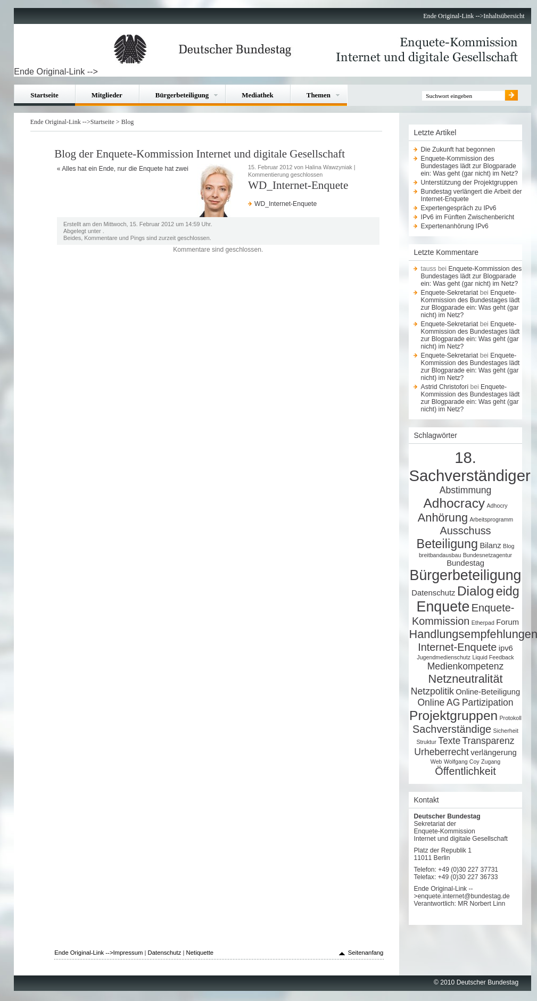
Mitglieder (107, 95)
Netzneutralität (465, 678)
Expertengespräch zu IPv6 (459, 208)
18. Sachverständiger (469, 466)
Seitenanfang (366, 952)
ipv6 (506, 648)
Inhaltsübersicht (503, 16)
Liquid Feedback (493, 657)
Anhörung (443, 517)
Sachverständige (451, 729)
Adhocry (497, 505)
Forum (507, 622)
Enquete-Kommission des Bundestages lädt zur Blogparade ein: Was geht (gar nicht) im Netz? (469, 166)
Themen (319, 95)
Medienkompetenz (465, 666)
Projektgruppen (453, 715)
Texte (449, 740)
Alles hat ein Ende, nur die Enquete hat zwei (125, 168)
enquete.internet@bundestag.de (464, 896)
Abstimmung (466, 490)
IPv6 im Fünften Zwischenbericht (468, 217)
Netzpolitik (432, 691)
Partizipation (488, 702)
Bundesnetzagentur (487, 555)
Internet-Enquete (457, 647)
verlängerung (493, 752)
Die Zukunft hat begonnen (458, 149)
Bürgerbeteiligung (182, 95)
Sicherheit (505, 730)
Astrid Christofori (445, 387)
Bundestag (465, 563)
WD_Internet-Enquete (285, 204)
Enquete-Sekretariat (449, 292)
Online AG (438, 702)
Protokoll (511, 718)
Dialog (475, 591)
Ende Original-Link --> (453, 16)
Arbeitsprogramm (491, 519)
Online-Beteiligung (488, 692)
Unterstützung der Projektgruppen (469, 182)
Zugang (490, 761)
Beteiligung (447, 544)
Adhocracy (454, 503)
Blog (127, 122)
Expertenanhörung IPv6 (455, 226)
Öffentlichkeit (465, 771)
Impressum (128, 952)
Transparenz (488, 740)
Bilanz (490, 545)
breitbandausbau (440, 555)
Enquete (443, 607)
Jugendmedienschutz (443, 657)
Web (436, 761)
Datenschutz (433, 593)
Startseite (44, 95)
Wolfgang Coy (462, 761)
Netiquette (200, 952)
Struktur (426, 742)
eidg (507, 591)
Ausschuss (465, 530)
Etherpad (483, 622)
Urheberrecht (441, 752)
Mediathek (258, 95)
